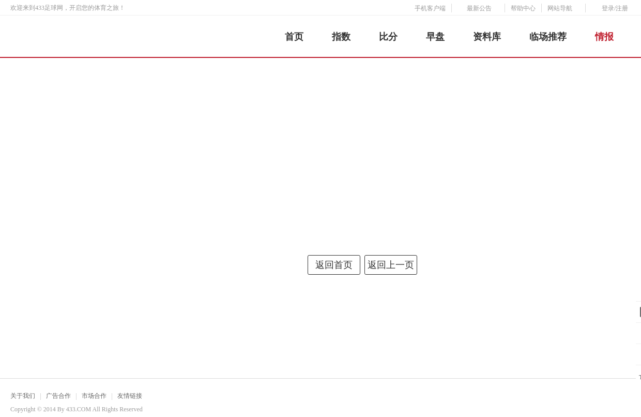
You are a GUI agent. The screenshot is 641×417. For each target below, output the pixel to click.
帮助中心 (523, 8)
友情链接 (129, 395)
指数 (341, 37)
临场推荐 (548, 37)
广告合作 (58, 395)
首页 (294, 37)
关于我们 (22, 395)
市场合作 (94, 395)
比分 (388, 37)
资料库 (487, 37)
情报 (604, 37)
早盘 (435, 37)
